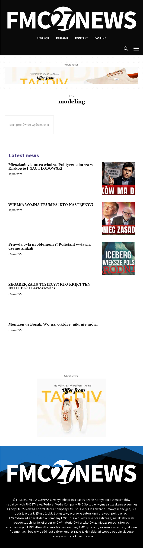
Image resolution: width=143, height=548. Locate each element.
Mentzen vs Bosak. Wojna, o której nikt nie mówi (53, 324)
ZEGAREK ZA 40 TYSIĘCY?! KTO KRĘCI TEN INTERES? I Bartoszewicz (49, 286)
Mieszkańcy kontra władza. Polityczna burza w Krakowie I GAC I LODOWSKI (50, 167)
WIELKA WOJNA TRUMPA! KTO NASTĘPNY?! (50, 205)
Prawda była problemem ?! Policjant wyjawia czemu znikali (49, 246)
